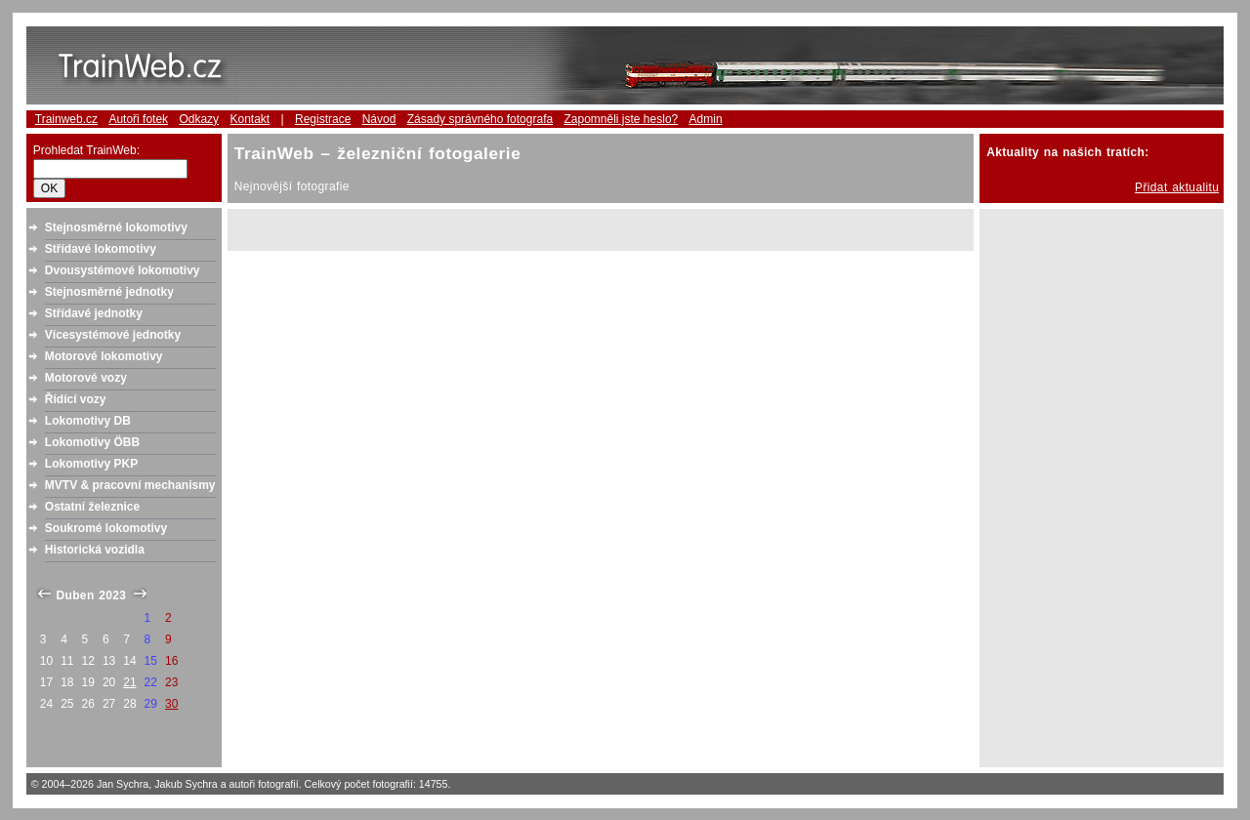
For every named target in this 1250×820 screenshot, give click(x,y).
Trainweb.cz (66, 119)
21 (129, 682)
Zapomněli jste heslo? (621, 119)
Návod (379, 119)
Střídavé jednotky (94, 313)
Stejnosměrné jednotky (109, 292)
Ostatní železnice (92, 506)
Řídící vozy (75, 399)
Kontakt (249, 119)
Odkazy (199, 119)
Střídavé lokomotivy (100, 249)
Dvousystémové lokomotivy (122, 270)
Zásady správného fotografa (480, 119)
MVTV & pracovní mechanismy (130, 485)
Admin (706, 119)
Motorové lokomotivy (104, 356)
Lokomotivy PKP (91, 464)
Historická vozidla (95, 549)
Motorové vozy (86, 378)
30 (171, 704)
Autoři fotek (138, 119)
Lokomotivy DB (88, 421)
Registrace (323, 119)
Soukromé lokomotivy (106, 528)
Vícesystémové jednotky (113, 335)
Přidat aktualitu (1177, 187)
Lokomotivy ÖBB (92, 442)
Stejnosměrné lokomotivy (116, 227)
